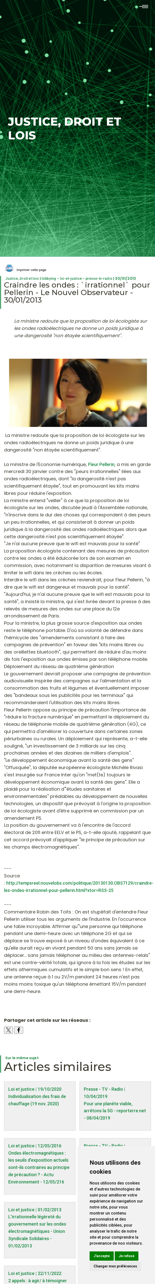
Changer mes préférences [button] (115, 1266)
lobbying (49, 279)
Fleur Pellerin (101, 464)
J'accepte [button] (102, 1256)
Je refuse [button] (126, 1256)
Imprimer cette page (26, 270)
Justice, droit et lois (22, 279)
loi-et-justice (71, 279)
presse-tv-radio (99, 279)
